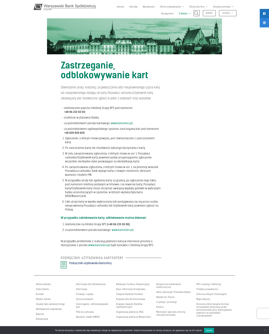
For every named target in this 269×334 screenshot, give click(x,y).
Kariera (160, 306)
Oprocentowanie (84, 299)
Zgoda (209, 330)
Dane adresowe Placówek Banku (173, 292)
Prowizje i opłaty (84, 294)
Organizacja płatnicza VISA (129, 311)
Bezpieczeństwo (223, 6)
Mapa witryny (203, 299)
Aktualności (149, 6)
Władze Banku (43, 299)
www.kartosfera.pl (122, 123)
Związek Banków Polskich (129, 294)
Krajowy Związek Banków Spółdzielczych (129, 305)
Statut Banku (42, 289)
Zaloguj (227, 13)
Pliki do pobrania (85, 311)
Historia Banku (43, 284)
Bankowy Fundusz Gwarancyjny (132, 284)
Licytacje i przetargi (166, 302)
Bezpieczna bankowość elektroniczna (168, 286)
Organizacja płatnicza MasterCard (133, 316)
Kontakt (209, 13)
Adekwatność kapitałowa (49, 309)
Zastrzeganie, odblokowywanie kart (92, 305)
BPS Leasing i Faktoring (208, 284)
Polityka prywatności (207, 289)
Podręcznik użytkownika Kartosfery (90, 263)
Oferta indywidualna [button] (172, 6)
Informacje (81, 289)
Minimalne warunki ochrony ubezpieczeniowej (170, 313)
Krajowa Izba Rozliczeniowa (130, 299)
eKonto (120, 6)
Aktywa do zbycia (165, 297)
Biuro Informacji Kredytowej (130, 289)
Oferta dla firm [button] (198, 6)
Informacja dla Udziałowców (91, 284)
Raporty (40, 314)
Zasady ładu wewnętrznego (50, 304)
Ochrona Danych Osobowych (211, 294)
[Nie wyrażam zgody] (264, 330)
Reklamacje (42, 318)
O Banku (185, 13)
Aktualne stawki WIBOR (88, 316)
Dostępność (167, 13)
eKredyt (133, 6)
